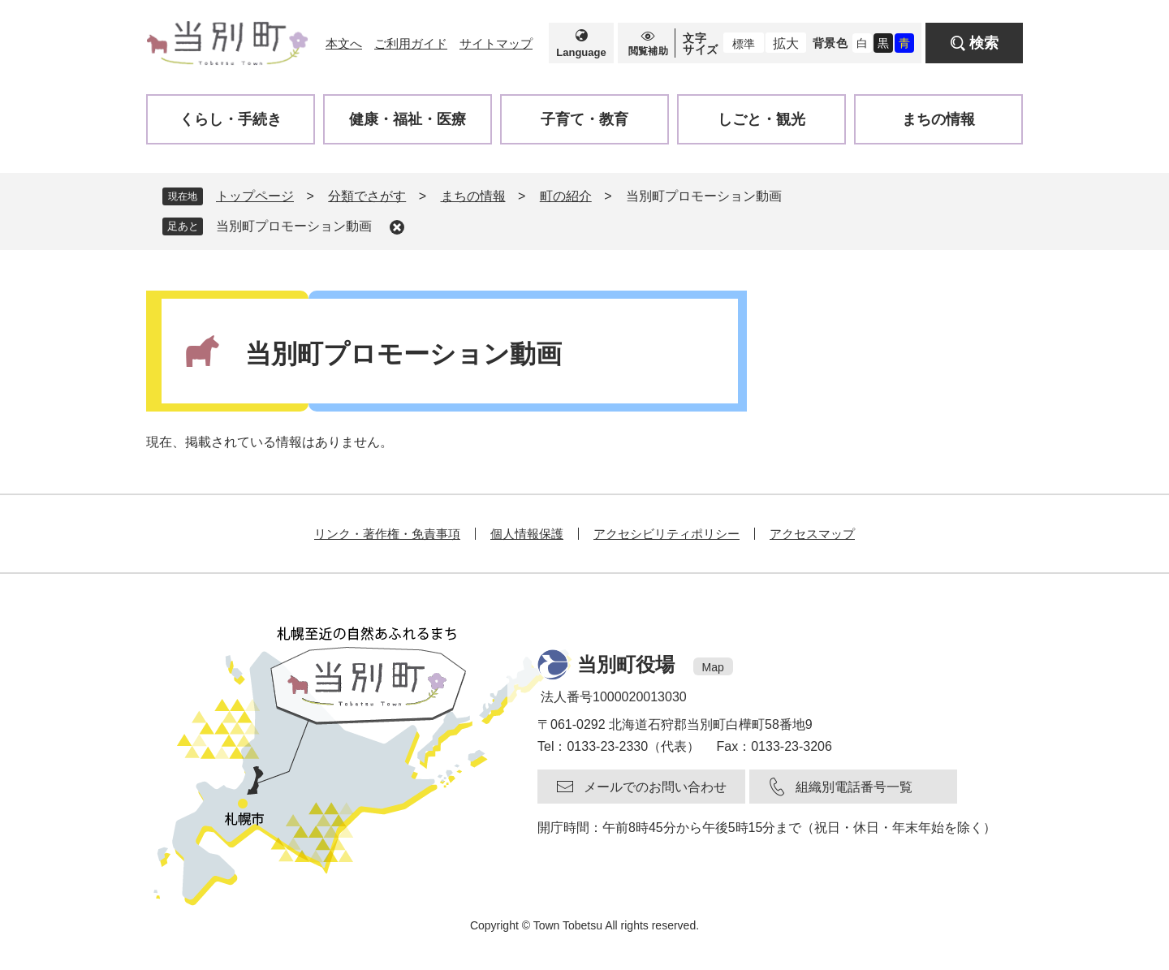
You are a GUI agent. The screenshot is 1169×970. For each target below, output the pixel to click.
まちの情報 (473, 196)
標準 (743, 43)
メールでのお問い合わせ (655, 787)
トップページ (255, 196)
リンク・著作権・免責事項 (387, 534)
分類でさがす (367, 196)
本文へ (344, 43)
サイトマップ (496, 43)
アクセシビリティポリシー (666, 534)
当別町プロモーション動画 (294, 226)
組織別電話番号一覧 (854, 787)
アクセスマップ (812, 534)
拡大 (786, 43)
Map (713, 667)
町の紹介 (566, 196)
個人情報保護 (526, 534)
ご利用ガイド (410, 43)
